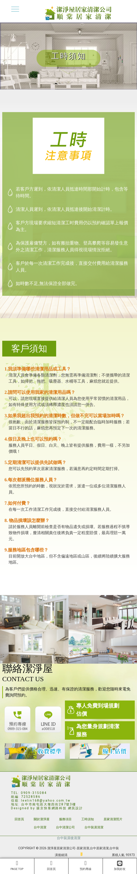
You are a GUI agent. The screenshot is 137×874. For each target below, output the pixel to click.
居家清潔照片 (113, 819)
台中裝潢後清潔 (68, 838)
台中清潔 (40, 827)
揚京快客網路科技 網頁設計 (59, 808)
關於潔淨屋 (41, 819)
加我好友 (120, 865)
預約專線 (86, 865)
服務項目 (65, 819)
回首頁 (51, 865)
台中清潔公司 (65, 827)
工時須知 (87, 819)
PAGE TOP (17, 865)
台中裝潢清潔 (93, 827)
